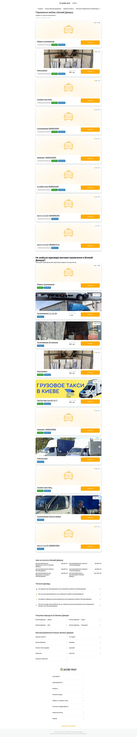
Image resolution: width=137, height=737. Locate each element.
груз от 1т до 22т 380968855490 (48, 216)
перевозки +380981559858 (46, 158)
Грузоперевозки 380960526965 (48, 129)
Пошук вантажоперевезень (53, 8)
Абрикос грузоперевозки (45, 41)
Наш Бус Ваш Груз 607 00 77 (47, 400)
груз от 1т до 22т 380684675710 (48, 245)
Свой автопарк (42, 459)
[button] (99, 302)
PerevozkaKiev (42, 70)
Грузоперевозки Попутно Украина (49, 517)
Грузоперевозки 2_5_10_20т (47, 313)
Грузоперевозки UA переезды (47, 342)
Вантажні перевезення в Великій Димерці (88, 8)
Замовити (90, 42)
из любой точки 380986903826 (48, 187)
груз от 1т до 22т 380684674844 (48, 546)
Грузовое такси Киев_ (44, 100)
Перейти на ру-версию (68, 726)
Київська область (68, 8)
